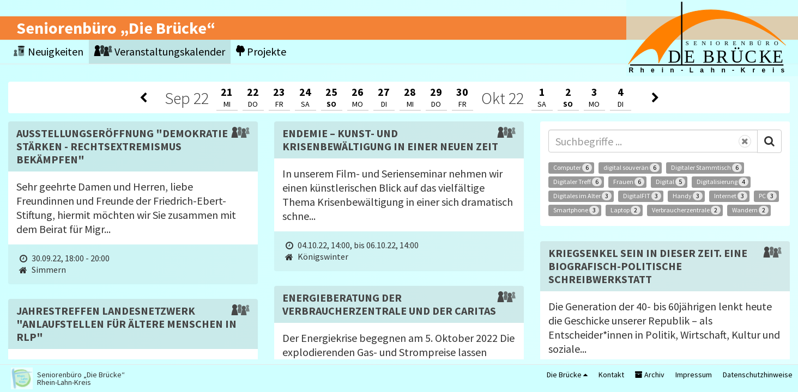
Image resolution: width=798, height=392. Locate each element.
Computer (572, 167)
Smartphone (576, 210)
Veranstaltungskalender (159, 51)
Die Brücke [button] (567, 374)
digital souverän (631, 167)
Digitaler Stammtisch (706, 167)
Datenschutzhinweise (758, 374)
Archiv (649, 374)
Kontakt (611, 374)
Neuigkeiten (48, 51)
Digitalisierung (722, 181)
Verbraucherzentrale (686, 210)
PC (768, 196)
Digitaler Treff (577, 181)
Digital (670, 181)
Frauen (628, 181)
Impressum (693, 374)
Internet (730, 196)
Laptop (625, 210)
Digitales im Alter (582, 196)
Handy (688, 196)
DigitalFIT (642, 196)
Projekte (261, 51)
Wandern (750, 210)
